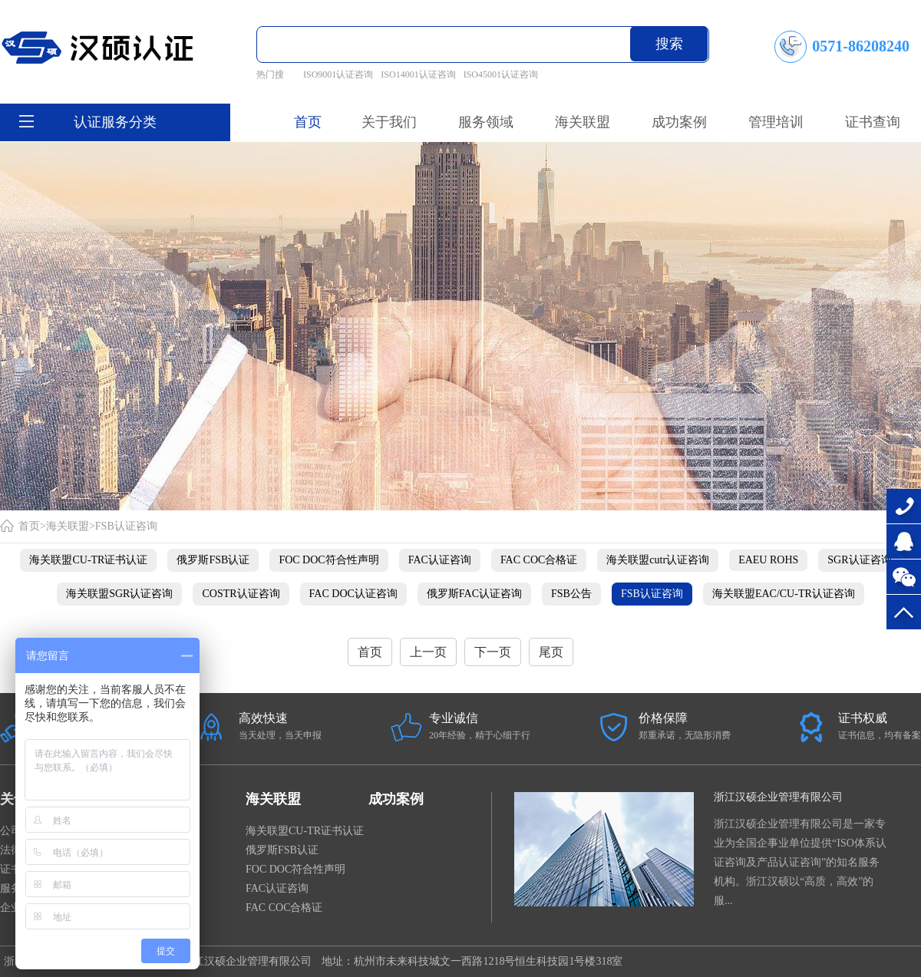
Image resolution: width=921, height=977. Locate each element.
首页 (308, 122)
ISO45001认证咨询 (501, 74)
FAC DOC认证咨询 (353, 593)
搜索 (669, 43)
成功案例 (396, 799)
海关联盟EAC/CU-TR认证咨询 (783, 593)
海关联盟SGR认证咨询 (119, 593)
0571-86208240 (903, 506)
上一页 (428, 651)
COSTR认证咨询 (240, 593)
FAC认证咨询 (439, 560)
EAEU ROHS (768, 560)
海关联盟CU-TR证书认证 (88, 560)
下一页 (492, 651)
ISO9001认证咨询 (338, 74)
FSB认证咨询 (126, 526)
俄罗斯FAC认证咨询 (474, 593)
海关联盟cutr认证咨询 (657, 560)
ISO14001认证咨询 (418, 74)
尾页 (551, 651)
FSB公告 (571, 593)
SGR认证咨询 (859, 560)
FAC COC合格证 (538, 560)
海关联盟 (67, 526)
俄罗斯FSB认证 (213, 560)
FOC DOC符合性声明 (328, 560)
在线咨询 (903, 541)
